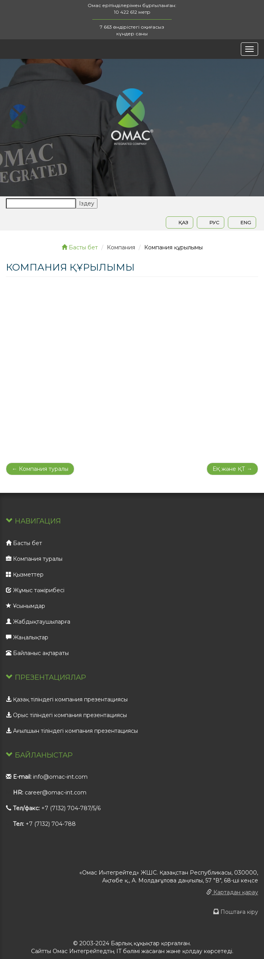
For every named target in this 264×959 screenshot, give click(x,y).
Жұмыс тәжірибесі (35, 590)
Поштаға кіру (235, 911)
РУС (210, 222)
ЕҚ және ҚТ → (232, 468)
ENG (242, 222)
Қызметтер (25, 574)
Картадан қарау (232, 892)
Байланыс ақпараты (37, 653)
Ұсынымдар (25, 605)
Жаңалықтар (27, 637)
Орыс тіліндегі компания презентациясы (66, 715)
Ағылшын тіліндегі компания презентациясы (72, 730)
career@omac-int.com (55, 792)
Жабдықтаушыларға (38, 621)
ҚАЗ (179, 222)
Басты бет (80, 247)
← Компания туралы (40, 468)
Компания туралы (34, 558)
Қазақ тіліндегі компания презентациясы (67, 699)
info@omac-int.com (60, 776)
